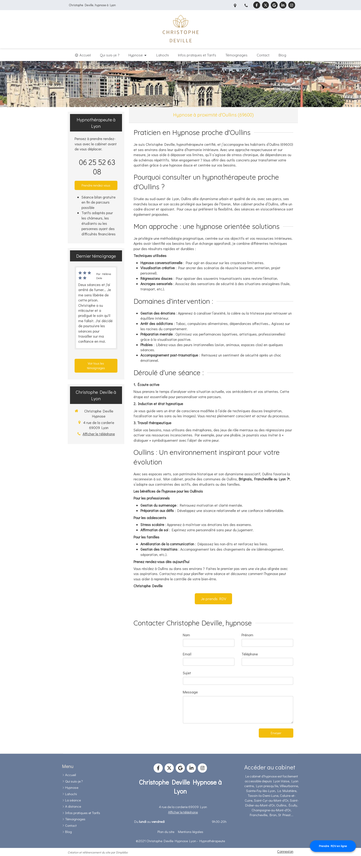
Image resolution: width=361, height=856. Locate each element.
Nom (186, 634)
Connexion (285, 851)
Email (187, 653)
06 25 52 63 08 (97, 166)
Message (190, 691)
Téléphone (250, 653)
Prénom (247, 634)
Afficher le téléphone (99, 433)
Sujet (187, 672)
